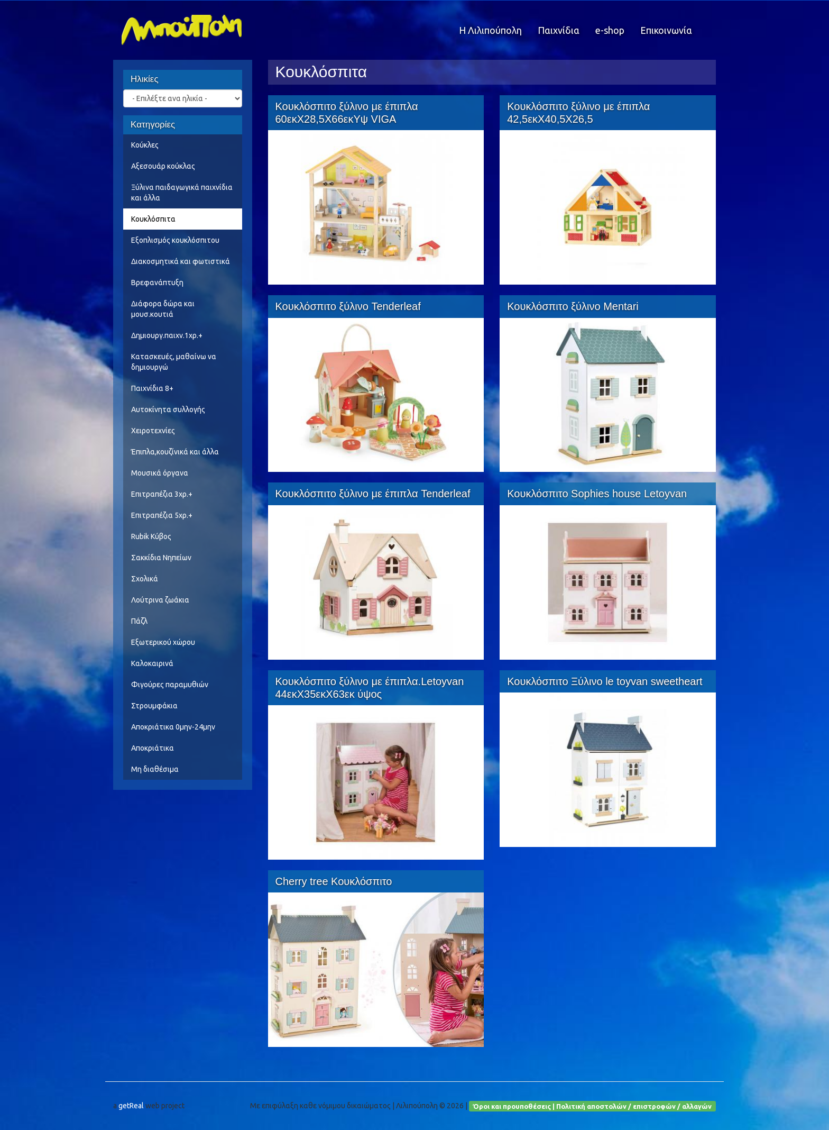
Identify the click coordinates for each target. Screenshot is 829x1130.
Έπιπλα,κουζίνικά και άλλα (175, 452)
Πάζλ (139, 621)
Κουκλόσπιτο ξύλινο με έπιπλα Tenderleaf (373, 493)
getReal (131, 1105)
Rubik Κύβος (151, 536)
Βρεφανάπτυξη (157, 282)
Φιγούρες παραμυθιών (169, 684)
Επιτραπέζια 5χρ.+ (161, 515)
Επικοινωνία (666, 30)
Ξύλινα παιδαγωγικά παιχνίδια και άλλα (182, 192)
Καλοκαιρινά (152, 663)
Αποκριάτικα (152, 748)
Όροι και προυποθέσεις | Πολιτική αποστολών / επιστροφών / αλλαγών (592, 1105)
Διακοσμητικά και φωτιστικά (180, 261)
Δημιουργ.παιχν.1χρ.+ (166, 335)
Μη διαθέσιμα (155, 769)
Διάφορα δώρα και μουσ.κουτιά (163, 308)
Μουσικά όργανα (159, 473)
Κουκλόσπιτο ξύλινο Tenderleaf (348, 306)
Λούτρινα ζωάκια (160, 600)
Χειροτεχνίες (153, 430)
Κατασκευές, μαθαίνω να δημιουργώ (173, 361)
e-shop (609, 30)
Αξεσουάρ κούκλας (163, 166)
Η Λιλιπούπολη (490, 30)
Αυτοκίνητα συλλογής (168, 409)
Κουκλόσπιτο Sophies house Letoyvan (597, 493)
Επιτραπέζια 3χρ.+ (161, 494)
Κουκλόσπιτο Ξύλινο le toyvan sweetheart (604, 681)
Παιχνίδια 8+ (152, 388)
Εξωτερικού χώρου (163, 642)
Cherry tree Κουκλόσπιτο (333, 881)
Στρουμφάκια (154, 705)
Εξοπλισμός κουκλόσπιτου (175, 240)
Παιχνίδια (558, 30)
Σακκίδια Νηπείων (161, 557)
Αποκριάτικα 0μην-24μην (173, 727)
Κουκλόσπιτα (153, 219)
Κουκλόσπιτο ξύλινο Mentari (573, 306)
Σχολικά (144, 579)
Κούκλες (145, 145)
